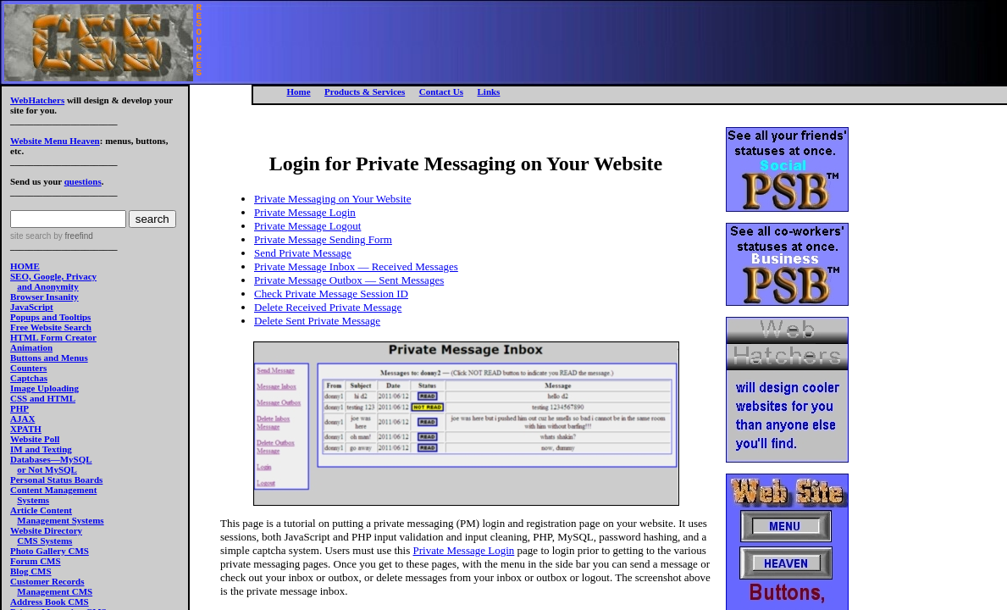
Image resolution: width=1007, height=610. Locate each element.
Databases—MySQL (51, 459)
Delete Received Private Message (327, 307)
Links (488, 91)
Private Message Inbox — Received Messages (356, 266)
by (71, 236)
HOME (25, 266)
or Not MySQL (47, 469)
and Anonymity (47, 286)
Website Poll (34, 439)
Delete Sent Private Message (317, 320)
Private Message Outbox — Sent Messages (349, 280)
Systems (33, 500)
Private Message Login (305, 212)
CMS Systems (44, 540)
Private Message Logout (307, 225)
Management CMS (54, 591)
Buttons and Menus (49, 357)
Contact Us (441, 91)
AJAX (22, 418)
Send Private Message (302, 253)
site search (30, 236)
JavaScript (31, 307)
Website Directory (46, 530)
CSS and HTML (42, 398)
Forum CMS (35, 561)
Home (299, 91)
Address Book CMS (49, 601)
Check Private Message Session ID (331, 293)
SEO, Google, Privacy (53, 276)
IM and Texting (41, 449)
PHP (19, 408)
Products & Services (364, 91)
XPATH (25, 429)
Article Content (41, 510)
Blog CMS (31, 571)
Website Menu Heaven (55, 141)
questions (83, 181)
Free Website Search (50, 327)
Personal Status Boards (56, 479)
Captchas (28, 378)
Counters (28, 368)
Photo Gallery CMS (49, 551)
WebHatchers (37, 100)
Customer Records (47, 581)
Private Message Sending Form (323, 239)
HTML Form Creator (53, 337)
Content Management (53, 490)
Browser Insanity (44, 296)
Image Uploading (44, 388)
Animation (31, 347)
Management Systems (60, 520)
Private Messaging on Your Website (332, 198)
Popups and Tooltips (50, 317)
